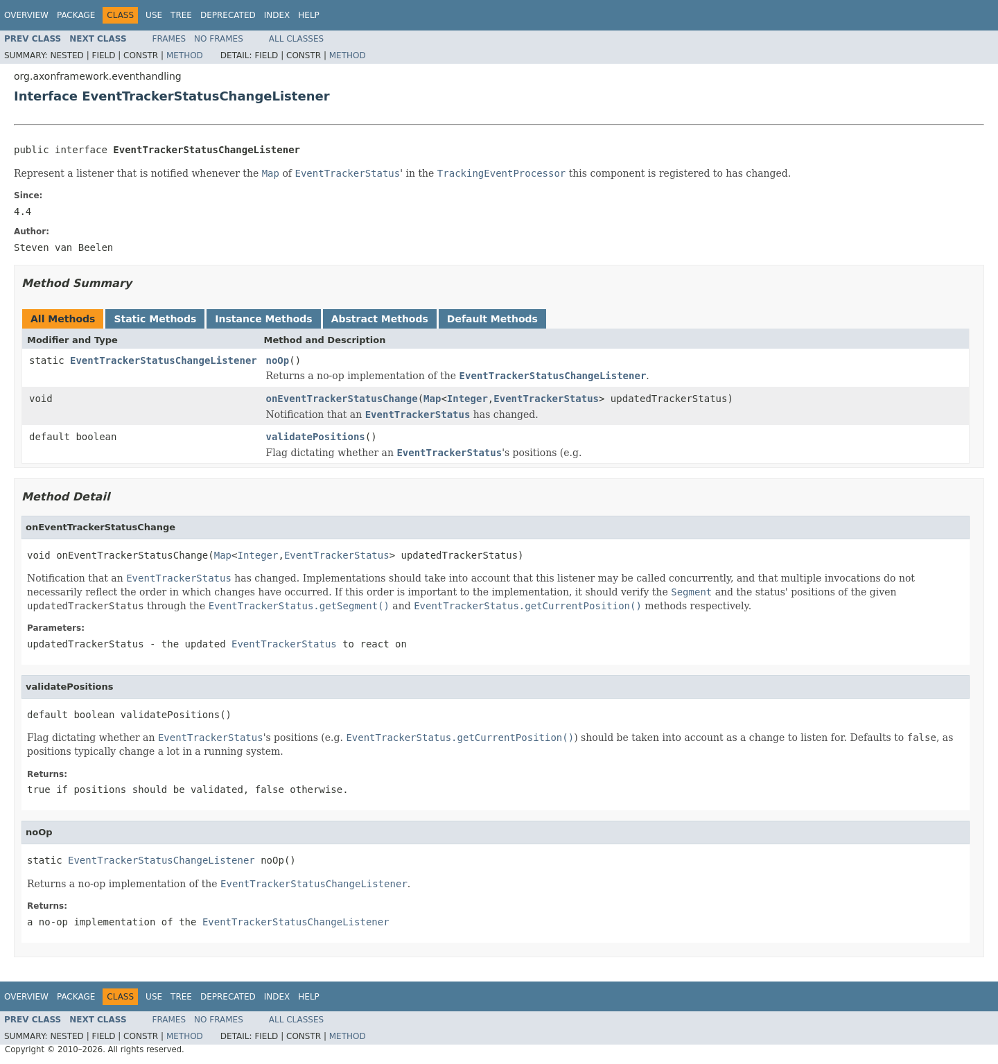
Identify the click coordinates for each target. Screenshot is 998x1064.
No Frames (218, 39)
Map (432, 398)
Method (184, 55)
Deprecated (228, 15)
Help (308, 15)
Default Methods (492, 318)
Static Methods (155, 318)
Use (154, 15)
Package (76, 15)
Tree (181, 15)
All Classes (296, 39)
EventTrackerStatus (546, 398)
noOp (278, 360)
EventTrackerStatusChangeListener (163, 360)
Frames (169, 39)
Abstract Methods (379, 318)
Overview (26, 15)
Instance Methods (263, 318)
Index (277, 15)
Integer (467, 398)
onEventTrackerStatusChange (342, 398)
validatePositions (315, 436)
